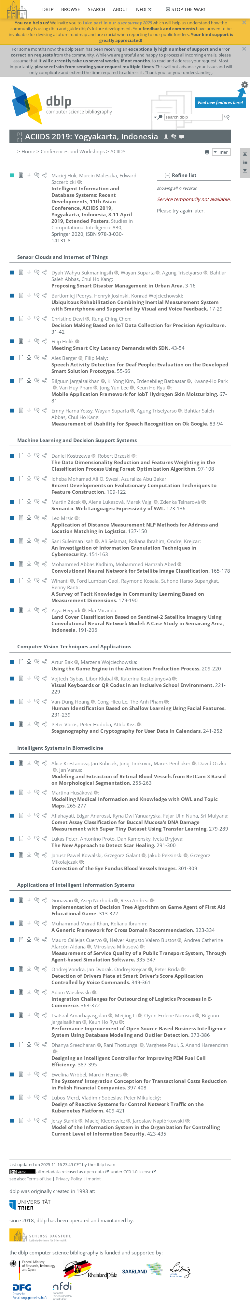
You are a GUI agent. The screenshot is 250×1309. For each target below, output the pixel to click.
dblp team (105, 1164)
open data (94, 1172)
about (120, 9)
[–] (168, 175)
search (96, 9)
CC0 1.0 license (137, 1172)
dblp (47, 9)
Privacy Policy (69, 1179)
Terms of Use (39, 1179)
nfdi (141, 9)
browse (70, 9)
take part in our (117, 23)
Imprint (93, 1179)
